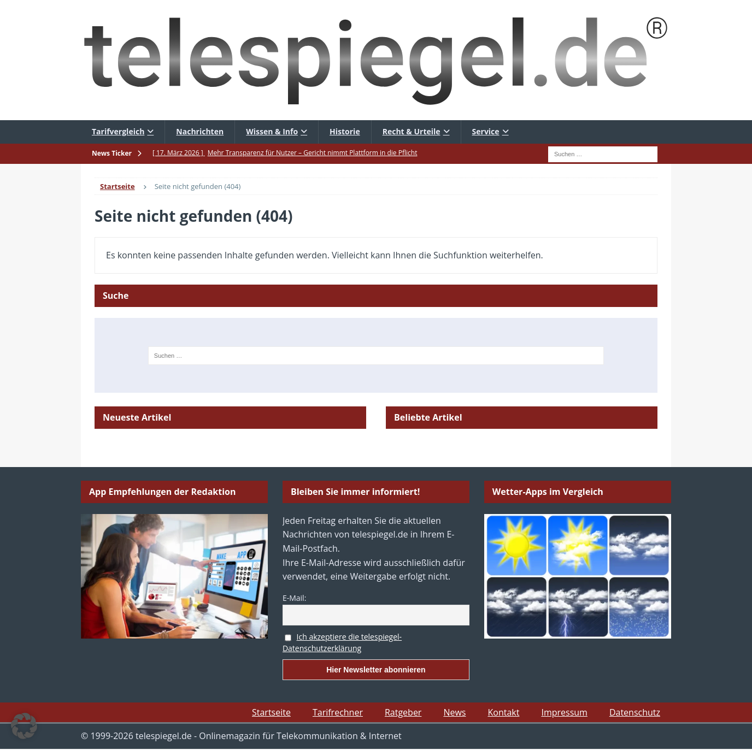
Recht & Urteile (411, 131)
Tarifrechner (338, 712)
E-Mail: (294, 598)
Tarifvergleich (118, 131)
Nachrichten (200, 131)
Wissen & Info (272, 131)
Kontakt (503, 712)
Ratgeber (403, 712)
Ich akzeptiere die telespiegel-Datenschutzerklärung (342, 642)
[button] (24, 726)
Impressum (564, 712)
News (454, 712)
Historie (345, 131)
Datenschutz (634, 712)
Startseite (271, 712)
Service (486, 131)
